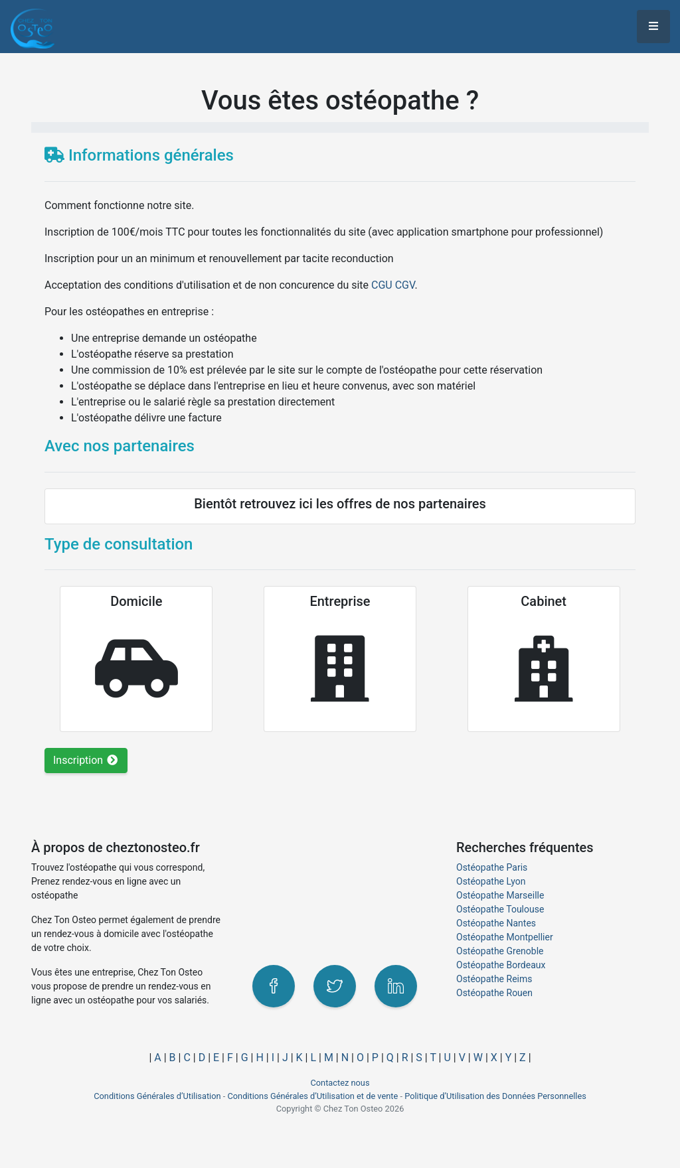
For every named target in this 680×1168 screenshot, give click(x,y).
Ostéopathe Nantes (496, 923)
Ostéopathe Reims (494, 979)
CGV (405, 285)
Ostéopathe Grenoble (500, 951)
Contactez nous (339, 1083)
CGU (381, 285)
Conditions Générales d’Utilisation (157, 1096)
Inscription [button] (86, 760)
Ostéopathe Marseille (500, 895)
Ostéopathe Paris (491, 867)
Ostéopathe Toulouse (500, 909)
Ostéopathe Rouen (494, 992)
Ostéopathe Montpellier (504, 937)
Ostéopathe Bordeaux (500, 965)
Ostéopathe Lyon (490, 881)
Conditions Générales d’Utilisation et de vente (312, 1096)
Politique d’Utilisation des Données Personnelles (495, 1096)
